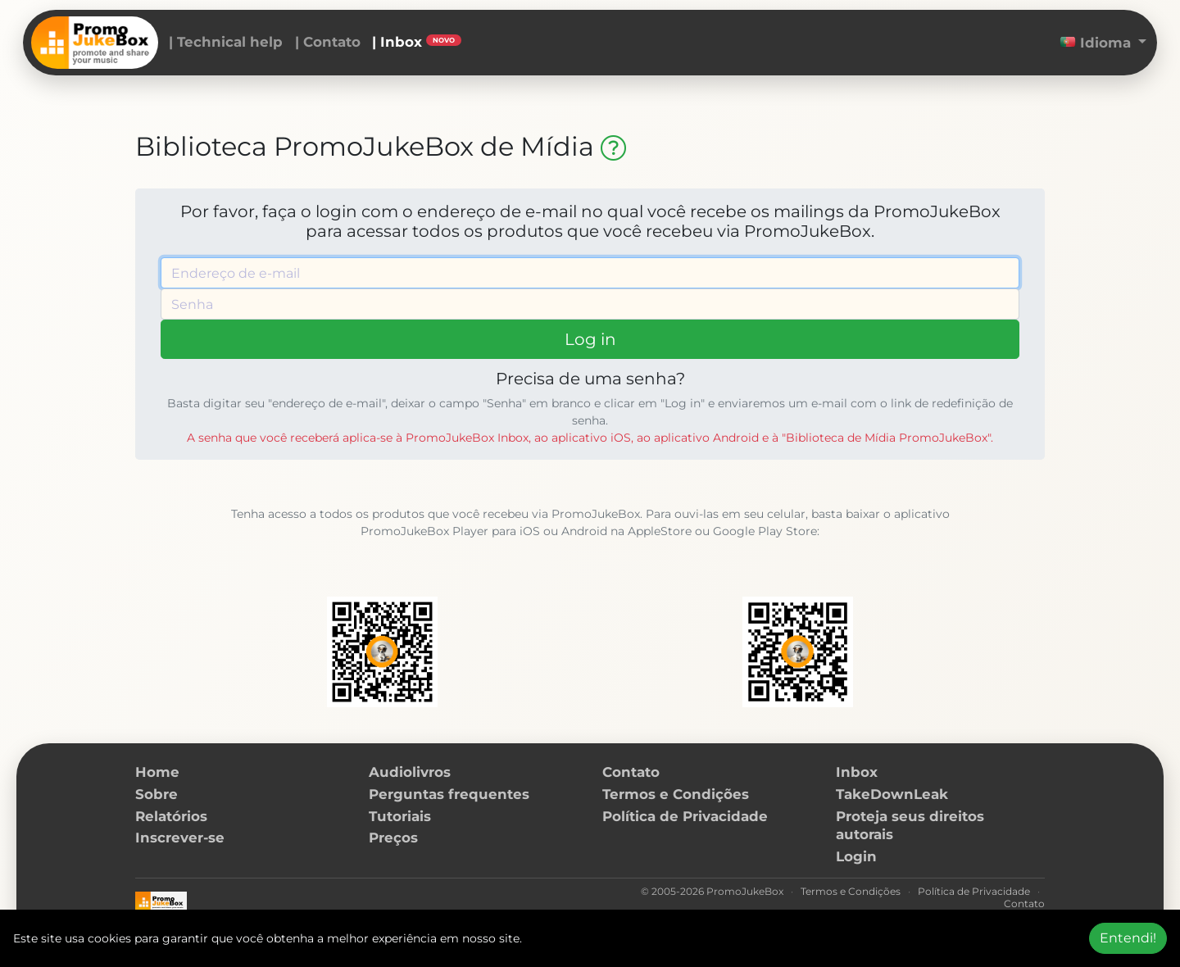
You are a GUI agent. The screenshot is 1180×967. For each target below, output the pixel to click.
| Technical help (226, 42)
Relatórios (171, 816)
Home (157, 772)
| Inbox (416, 42)
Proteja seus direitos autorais (910, 825)
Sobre (156, 794)
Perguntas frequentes (449, 794)
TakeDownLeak (892, 794)
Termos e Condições (675, 794)
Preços (393, 837)
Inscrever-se (180, 837)
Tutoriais (400, 816)
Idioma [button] (1097, 42)
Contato (631, 772)
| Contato (328, 42)
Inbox (857, 772)
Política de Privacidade (685, 816)
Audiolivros (410, 772)
